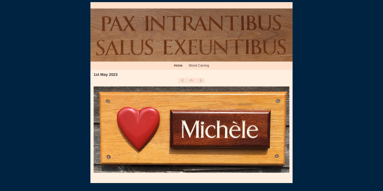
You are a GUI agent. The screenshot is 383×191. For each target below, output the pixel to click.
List (191, 80)
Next (201, 80)
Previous (182, 80)
